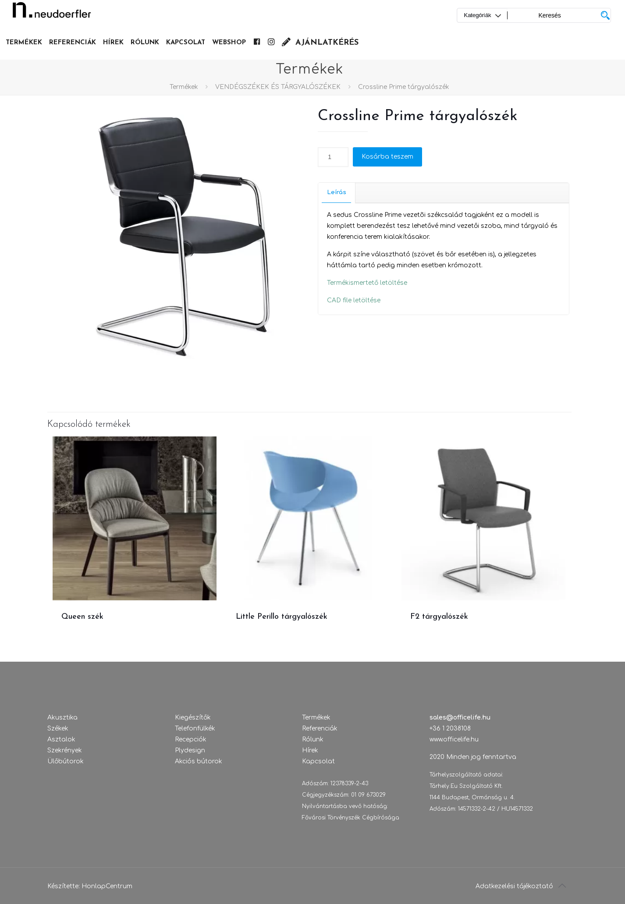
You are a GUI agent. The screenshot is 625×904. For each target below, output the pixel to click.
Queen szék (82, 617)
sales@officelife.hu (460, 717)
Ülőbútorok (65, 761)
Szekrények (64, 750)
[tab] (336, 192)
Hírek (310, 750)
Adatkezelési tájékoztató (514, 886)
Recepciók (190, 739)
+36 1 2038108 (450, 728)
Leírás (336, 192)
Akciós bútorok (198, 761)
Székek (57, 728)
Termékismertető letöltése (367, 283)
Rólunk (312, 739)
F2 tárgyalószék (439, 617)
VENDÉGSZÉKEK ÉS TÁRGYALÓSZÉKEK (278, 87)
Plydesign (190, 750)
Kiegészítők (193, 717)
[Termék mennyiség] (333, 157)
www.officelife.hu (454, 739)
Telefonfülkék (195, 728)
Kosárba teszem (387, 156)
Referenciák (319, 728)
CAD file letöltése (353, 300)
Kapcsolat (318, 761)
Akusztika (62, 717)
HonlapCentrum (107, 886)
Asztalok (61, 739)
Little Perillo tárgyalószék (281, 617)
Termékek (184, 87)
